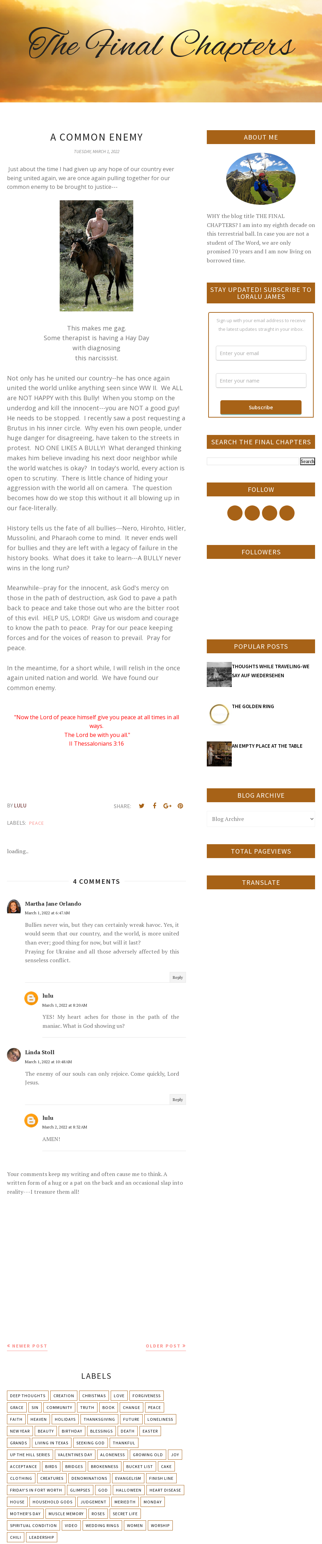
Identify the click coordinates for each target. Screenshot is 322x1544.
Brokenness (104, 1466)
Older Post (163, 1346)
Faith (16, 1419)
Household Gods (53, 1501)
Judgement (93, 1501)
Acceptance (23, 1466)
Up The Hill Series (30, 1454)
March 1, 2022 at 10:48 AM (48, 1061)
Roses (98, 1513)
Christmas (94, 1395)
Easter (150, 1431)
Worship (160, 1525)
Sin (35, 1407)
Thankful (124, 1442)
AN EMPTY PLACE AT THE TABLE (267, 745)
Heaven (39, 1419)
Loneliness (160, 1419)
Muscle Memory (66, 1513)
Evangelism (128, 1478)
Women (135, 1525)
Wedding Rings (102, 1525)
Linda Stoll (39, 1052)
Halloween (129, 1490)
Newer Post (30, 1346)
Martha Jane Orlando (53, 903)
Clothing (21, 1478)
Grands (18, 1442)
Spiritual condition (33, 1525)
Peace (36, 823)
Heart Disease (165, 1490)
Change (131, 1407)
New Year (20, 1431)
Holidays (65, 1419)
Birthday (72, 1431)
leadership (41, 1537)
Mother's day (25, 1513)
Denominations (89, 1478)
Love (119, 1395)
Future (131, 1419)
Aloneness (112, 1454)
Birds (51, 1466)
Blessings (101, 1431)
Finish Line (161, 1478)
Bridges (74, 1466)
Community (59, 1407)
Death (128, 1431)
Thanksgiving (99, 1419)
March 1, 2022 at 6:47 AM (47, 912)
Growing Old (148, 1454)
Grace (17, 1407)
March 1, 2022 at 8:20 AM (64, 1005)
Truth (87, 1407)
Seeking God (90, 1442)
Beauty (46, 1431)
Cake (166, 1466)
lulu (47, 995)
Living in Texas (51, 1442)
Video (71, 1525)
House (17, 1501)
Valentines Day (75, 1454)
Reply (178, 977)
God (103, 1490)
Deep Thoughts (27, 1395)
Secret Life (125, 1513)
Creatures (51, 1478)
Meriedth (125, 1501)
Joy (175, 1454)
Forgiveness (147, 1395)
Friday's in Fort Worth (36, 1490)
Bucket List (139, 1466)
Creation (63, 1395)
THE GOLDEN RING (253, 706)
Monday (153, 1501)
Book (108, 1407)
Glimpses (80, 1490)
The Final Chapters (161, 47)
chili (15, 1537)
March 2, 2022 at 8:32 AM (64, 1127)
